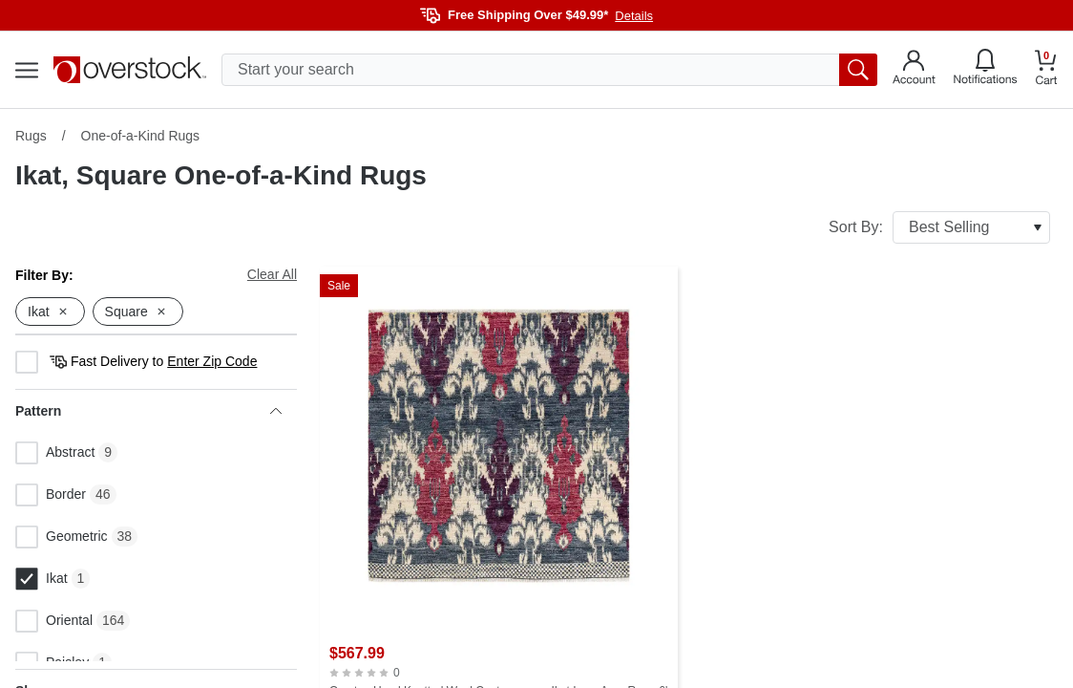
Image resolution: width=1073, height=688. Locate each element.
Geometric (61, 537)
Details (634, 16)
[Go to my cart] (1046, 70)
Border (50, 495)
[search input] (549, 70)
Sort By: (939, 227)
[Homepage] (129, 69)
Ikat (41, 579)
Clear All (272, 274)
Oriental (54, 621)
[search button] (858, 70)
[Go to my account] (914, 70)
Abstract (55, 452)
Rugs (31, 135)
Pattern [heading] (148, 411)
